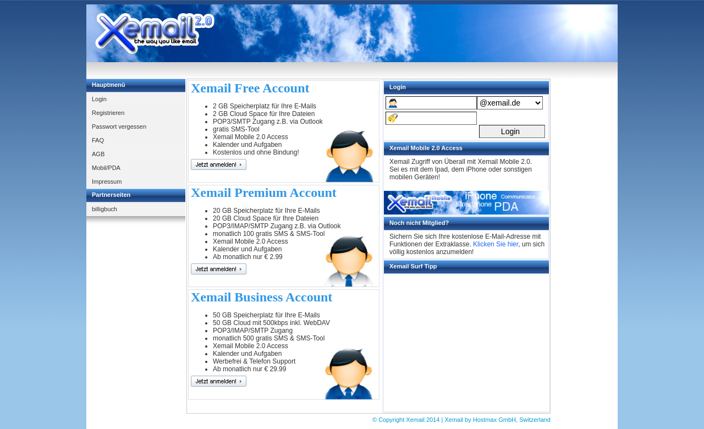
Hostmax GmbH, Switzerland (512, 419)
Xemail (416, 419)
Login (99, 99)
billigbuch (104, 209)
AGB (98, 154)
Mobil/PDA (106, 167)
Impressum (107, 181)
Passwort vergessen (119, 126)
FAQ (98, 140)
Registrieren (108, 112)
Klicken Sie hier (495, 244)
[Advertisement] (417, 33)
